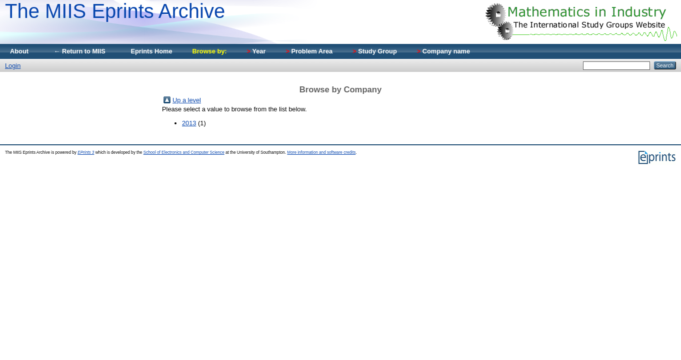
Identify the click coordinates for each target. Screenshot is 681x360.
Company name (443, 51)
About (19, 51)
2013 (189, 123)
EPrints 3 (86, 152)
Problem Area (309, 51)
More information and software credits (321, 152)
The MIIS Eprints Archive (115, 11)
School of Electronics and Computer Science (184, 152)
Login (12, 65)
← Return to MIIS (79, 51)
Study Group (374, 51)
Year (256, 51)
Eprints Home (151, 51)
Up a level (186, 100)
